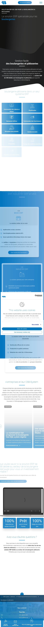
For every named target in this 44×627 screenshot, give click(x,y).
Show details (35, 324)
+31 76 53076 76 (23, 617)
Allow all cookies (22, 329)
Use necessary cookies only (22, 332)
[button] (41, 2)
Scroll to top (22, 594)
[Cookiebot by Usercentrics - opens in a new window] (35, 296)
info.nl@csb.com (23, 615)
